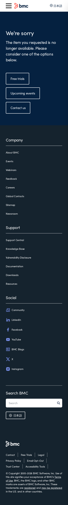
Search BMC (17, 393)
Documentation (14, 266)
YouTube (13, 339)
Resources (11, 283)
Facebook (14, 330)
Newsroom (12, 213)
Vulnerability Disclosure (18, 257)
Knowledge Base (15, 248)
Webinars (11, 170)
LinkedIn (13, 320)
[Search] (59, 403)
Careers (10, 187)
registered (30, 488)
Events (9, 161)
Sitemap (10, 205)
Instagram (14, 369)
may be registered (52, 488)
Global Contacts (15, 196)
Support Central (15, 240)
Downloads (12, 275)
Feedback (11, 178)
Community (15, 310)
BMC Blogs (15, 349)
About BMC (12, 152)
